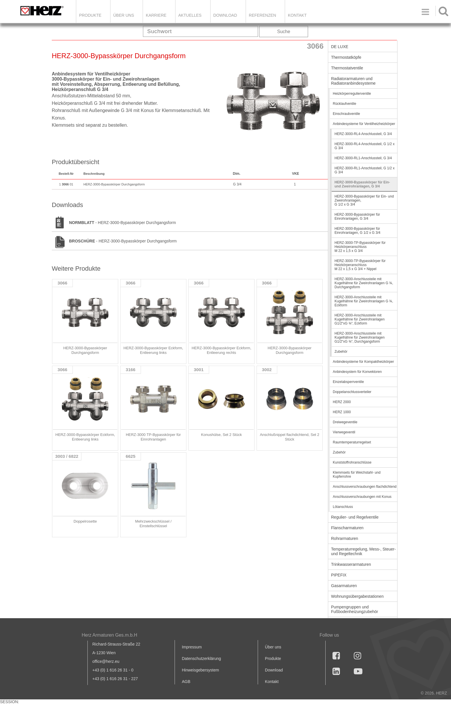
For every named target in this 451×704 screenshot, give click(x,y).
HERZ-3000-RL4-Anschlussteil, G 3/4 (363, 134)
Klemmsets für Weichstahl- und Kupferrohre (357, 474)
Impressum (192, 647)
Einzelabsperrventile (348, 382)
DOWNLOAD (225, 15)
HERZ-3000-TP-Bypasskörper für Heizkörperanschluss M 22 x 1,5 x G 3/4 (360, 247)
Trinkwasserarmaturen (351, 564)
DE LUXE (339, 46)
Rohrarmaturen (344, 538)
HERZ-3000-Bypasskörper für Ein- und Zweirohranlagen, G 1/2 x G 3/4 (364, 200)
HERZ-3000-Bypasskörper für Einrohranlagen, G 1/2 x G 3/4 (357, 231)
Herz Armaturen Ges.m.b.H (109, 635)
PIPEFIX (339, 575)
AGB (186, 681)
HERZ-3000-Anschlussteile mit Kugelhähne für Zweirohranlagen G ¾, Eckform (364, 301)
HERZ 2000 (342, 402)
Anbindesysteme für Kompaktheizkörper (363, 362)
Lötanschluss (343, 507)
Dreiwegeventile (345, 422)
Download (274, 670)
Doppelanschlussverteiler (352, 392)
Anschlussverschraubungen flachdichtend (364, 487)
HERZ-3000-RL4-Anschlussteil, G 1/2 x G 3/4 (365, 146)
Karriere (156, 15)
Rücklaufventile (344, 104)
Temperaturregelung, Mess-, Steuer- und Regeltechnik (363, 551)
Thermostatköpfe (346, 57)
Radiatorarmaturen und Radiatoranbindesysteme (353, 81)
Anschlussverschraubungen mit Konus (362, 497)
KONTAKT (297, 15)
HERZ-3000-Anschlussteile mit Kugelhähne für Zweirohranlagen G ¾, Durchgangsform (364, 283)
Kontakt (271, 681)
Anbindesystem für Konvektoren (357, 372)
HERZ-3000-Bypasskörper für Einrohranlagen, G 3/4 (357, 216)
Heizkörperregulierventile (352, 94)
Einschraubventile (346, 114)
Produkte (90, 15)
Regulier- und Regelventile (355, 517)
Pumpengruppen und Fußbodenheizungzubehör (354, 609)
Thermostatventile (347, 68)
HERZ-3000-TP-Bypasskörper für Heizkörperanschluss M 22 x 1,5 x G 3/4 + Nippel (360, 265)
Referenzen (262, 15)
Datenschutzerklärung (201, 658)
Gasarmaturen (344, 585)
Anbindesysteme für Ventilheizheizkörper (364, 124)
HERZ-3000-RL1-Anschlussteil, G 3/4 (363, 158)
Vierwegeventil (344, 432)
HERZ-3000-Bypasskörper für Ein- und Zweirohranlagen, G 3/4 (362, 184)
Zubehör (341, 352)
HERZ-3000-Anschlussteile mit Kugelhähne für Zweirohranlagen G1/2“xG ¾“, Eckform (360, 319)
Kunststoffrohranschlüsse (352, 462)
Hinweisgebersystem (200, 670)
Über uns (273, 647)
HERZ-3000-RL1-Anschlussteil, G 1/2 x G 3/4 (365, 170)
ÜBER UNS (123, 15)
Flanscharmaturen (347, 527)
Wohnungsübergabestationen (357, 596)
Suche (283, 31)
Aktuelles (190, 15)
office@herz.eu (105, 661)
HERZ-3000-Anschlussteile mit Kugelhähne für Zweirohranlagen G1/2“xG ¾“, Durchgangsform (360, 337)
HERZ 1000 (342, 412)
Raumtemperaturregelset (352, 442)
